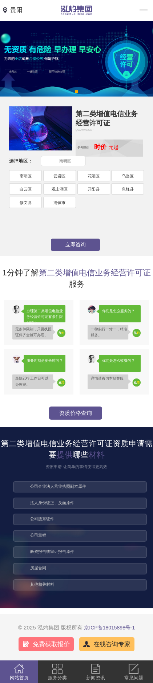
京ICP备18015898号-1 (109, 628)
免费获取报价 (51, 644)
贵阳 (16, 10)
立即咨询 (75, 244)
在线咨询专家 (111, 644)
